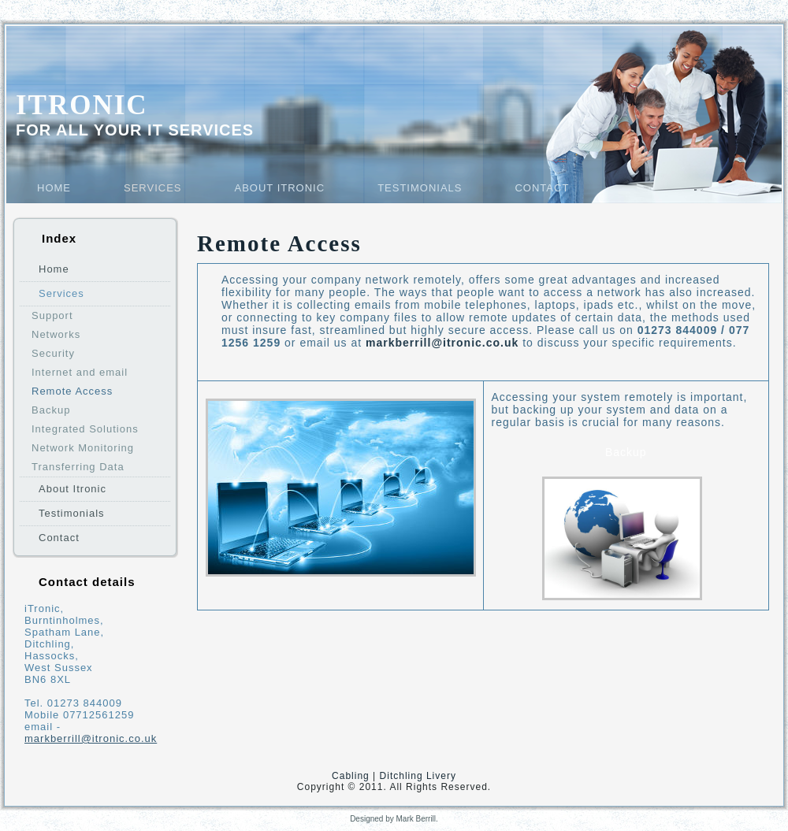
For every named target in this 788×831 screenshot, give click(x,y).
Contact (542, 188)
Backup (51, 410)
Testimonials (419, 188)
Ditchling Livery (418, 775)
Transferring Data (78, 467)
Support (52, 315)
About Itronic (280, 188)
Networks (56, 334)
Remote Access (72, 391)
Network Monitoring (83, 448)
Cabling (351, 775)
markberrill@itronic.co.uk (90, 738)
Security (53, 353)
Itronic (82, 105)
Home (54, 188)
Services (153, 188)
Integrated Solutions (85, 429)
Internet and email (80, 372)
